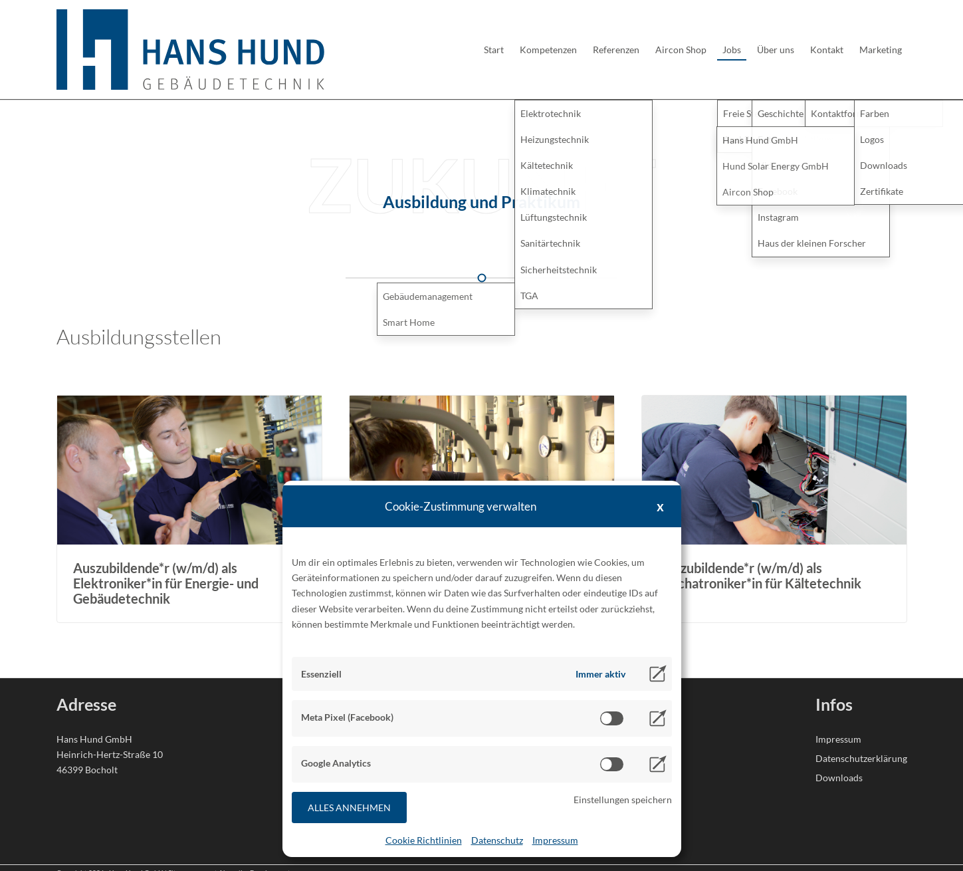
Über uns (775, 49)
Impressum (555, 840)
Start (494, 49)
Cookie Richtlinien (423, 840)
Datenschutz (497, 840)
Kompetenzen (548, 49)
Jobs (731, 49)
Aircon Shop (680, 49)
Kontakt (826, 49)
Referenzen (616, 49)
